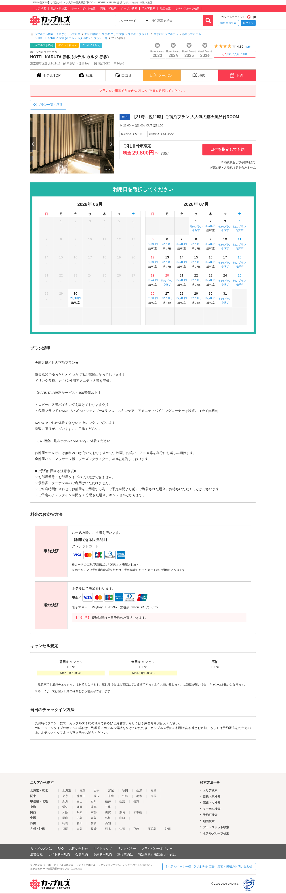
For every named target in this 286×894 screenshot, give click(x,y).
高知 (108, 823)
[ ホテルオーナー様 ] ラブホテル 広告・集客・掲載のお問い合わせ (209, 866)
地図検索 (165, 8)
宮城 (111, 790)
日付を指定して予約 (227, 149)
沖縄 (168, 828)
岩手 (96, 790)
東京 (65, 796)
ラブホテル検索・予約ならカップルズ (57, 34)
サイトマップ (102, 848)
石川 (94, 801)
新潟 (65, 801)
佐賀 (122, 828)
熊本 (108, 828)
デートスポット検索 (84, 8)
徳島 (65, 823)
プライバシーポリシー (156, 848)
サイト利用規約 (59, 854)
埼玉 (96, 796)
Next (111, 143)
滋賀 (108, 812)
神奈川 (81, 796)
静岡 (79, 807)
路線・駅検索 (59, 8)
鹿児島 (152, 828)
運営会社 (36, 854)
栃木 (139, 796)
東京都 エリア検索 (113, 34)
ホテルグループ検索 (187, 8)
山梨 (122, 801)
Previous (33, 143)
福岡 (65, 828)
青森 (82, 790)
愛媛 (94, 823)
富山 (79, 801)
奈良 (122, 812)
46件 (247, 46)
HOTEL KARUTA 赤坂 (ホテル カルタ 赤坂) (64, 38)
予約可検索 (148, 8)
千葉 (111, 796)
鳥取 (94, 818)
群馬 (153, 796)
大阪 (65, 812)
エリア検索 (39, 8)
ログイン (248, 23)
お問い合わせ (78, 848)
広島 (79, 818)
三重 (108, 807)
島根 (108, 818)
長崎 (94, 828)
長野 (136, 801)
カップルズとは (41, 848)
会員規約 (81, 854)
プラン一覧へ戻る (50, 104)
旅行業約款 (125, 854)
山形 (139, 790)
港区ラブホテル (191, 34)
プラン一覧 (100, 38)
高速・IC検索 (108, 8)
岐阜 (94, 807)
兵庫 (79, 812)
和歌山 (137, 812)
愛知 (65, 807)
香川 (79, 823)
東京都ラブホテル (138, 34)
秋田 (125, 790)
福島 (153, 790)
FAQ (60, 848)
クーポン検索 (129, 8)
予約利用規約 (102, 854)
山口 (122, 818)
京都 (94, 812)
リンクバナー (126, 848)
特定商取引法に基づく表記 (157, 854)
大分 (79, 828)
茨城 (125, 796)
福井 (108, 801)
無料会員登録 (228, 23)
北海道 (66, 790)
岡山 (65, 818)
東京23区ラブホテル (166, 34)
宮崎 (136, 828)
